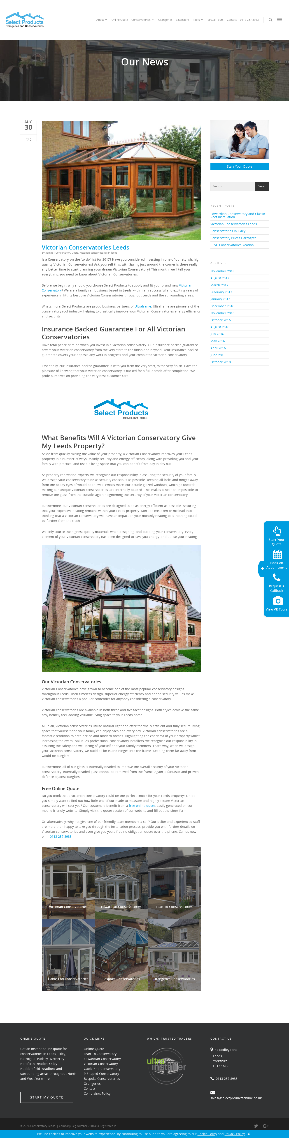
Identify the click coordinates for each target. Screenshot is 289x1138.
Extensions (182, 20)
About (101, 19)
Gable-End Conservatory (102, 1068)
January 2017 (220, 299)
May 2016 (217, 341)
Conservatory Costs (67, 252)
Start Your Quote (239, 166)
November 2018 (222, 271)
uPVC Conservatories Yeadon (232, 245)
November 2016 (222, 313)
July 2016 (217, 334)
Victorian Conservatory (101, 1064)
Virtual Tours (215, 20)
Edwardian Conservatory (102, 1059)
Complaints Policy (97, 1093)
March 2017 (219, 285)
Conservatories (142, 19)
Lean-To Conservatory (100, 1054)
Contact (232, 20)
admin (49, 252)
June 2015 (217, 355)
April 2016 (218, 348)
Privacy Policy (235, 1134)
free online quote (142, 805)
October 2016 (220, 320)
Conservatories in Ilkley (227, 231)
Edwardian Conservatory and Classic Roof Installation (238, 215)
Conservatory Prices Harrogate (233, 238)
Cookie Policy (207, 1134)
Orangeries (165, 20)
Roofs (198, 19)
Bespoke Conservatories (102, 1078)
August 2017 (219, 278)
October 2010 (220, 362)
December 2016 (222, 306)
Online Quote (120, 20)
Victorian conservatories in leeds (98, 252)
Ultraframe (143, 306)
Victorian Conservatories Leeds (85, 247)
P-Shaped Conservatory (101, 1073)
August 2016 (219, 327)
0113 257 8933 (249, 20)
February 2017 (221, 292)
